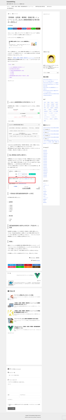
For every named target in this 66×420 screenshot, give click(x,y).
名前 (8, 394)
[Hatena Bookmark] (24, 28)
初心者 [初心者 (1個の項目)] (51, 118)
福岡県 (12, 72)
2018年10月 (45, 172)
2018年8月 (45, 175)
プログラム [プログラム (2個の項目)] (46, 118)
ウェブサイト (10, 399)
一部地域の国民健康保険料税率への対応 (16, 70)
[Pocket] (29, 28)
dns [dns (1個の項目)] (44, 104)
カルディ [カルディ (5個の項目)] (45, 113)
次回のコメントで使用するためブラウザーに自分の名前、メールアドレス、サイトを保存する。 (24, 405)
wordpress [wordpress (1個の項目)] (46, 111)
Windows (44, 191)
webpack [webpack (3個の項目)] (55, 109)
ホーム (10, 13)
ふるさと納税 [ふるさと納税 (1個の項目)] (55, 111)
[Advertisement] (24, 89)
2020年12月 (45, 153)
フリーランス (15, 13)
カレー (44, 188)
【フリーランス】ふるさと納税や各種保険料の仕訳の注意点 (26, 318)
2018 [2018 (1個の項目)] (45, 102)
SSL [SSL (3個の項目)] (48, 107)
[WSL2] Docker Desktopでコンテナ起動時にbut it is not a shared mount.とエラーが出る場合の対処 (51, 84)
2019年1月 (45, 167)
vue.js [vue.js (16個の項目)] (45, 109)
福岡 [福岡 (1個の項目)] (45, 120)
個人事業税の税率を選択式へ (14, 68)
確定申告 (37, 257)
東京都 (12, 73)
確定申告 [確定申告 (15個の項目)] (56, 118)
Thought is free (39, 417)
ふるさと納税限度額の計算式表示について (17, 67)
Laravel (44, 193)
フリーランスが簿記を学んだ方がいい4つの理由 (23, 295)
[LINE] (33, 28)
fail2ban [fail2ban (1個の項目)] (52, 104)
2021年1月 (45, 151)
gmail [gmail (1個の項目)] (57, 104)
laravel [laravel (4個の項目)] (48, 105)
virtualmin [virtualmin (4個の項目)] (56, 107)
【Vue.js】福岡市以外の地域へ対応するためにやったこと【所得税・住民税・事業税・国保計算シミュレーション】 (51, 142)
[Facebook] (14, 28)
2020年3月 (45, 156)
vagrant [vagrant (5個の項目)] (51, 107)
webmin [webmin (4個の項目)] (50, 109)
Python (44, 200)
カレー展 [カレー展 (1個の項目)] (50, 113)
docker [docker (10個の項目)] (48, 104)
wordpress (45, 194)
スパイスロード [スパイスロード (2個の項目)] (47, 116)
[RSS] (28, 267)
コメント (9, 384)
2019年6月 (45, 161)
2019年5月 (45, 162)
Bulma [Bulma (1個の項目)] (52, 102)
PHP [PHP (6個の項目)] (45, 107)
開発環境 (44, 199)
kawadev (38, 260)
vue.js (44, 196)
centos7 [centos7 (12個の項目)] (56, 102)
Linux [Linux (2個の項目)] (57, 105)
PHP (44, 186)
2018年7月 (45, 176)
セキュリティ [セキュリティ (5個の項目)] (54, 116)
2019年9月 (45, 158)
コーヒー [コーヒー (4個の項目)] (56, 113)
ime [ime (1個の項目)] (44, 105)
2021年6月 (45, 150)
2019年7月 (45, 159)
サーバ (44, 183)
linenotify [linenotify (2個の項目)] (52, 105)
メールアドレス (22, 394)
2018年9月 (45, 173)
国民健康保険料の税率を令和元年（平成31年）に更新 (19, 75)
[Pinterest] (19, 28)
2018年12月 (45, 169)
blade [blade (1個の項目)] (48, 102)
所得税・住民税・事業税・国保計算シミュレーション (24, 57)
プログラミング (46, 185)
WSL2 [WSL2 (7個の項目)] (50, 111)
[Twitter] (10, 28)
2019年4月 (45, 164)
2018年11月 (45, 170)
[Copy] (38, 28)
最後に (10, 77)
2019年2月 (45, 165)
